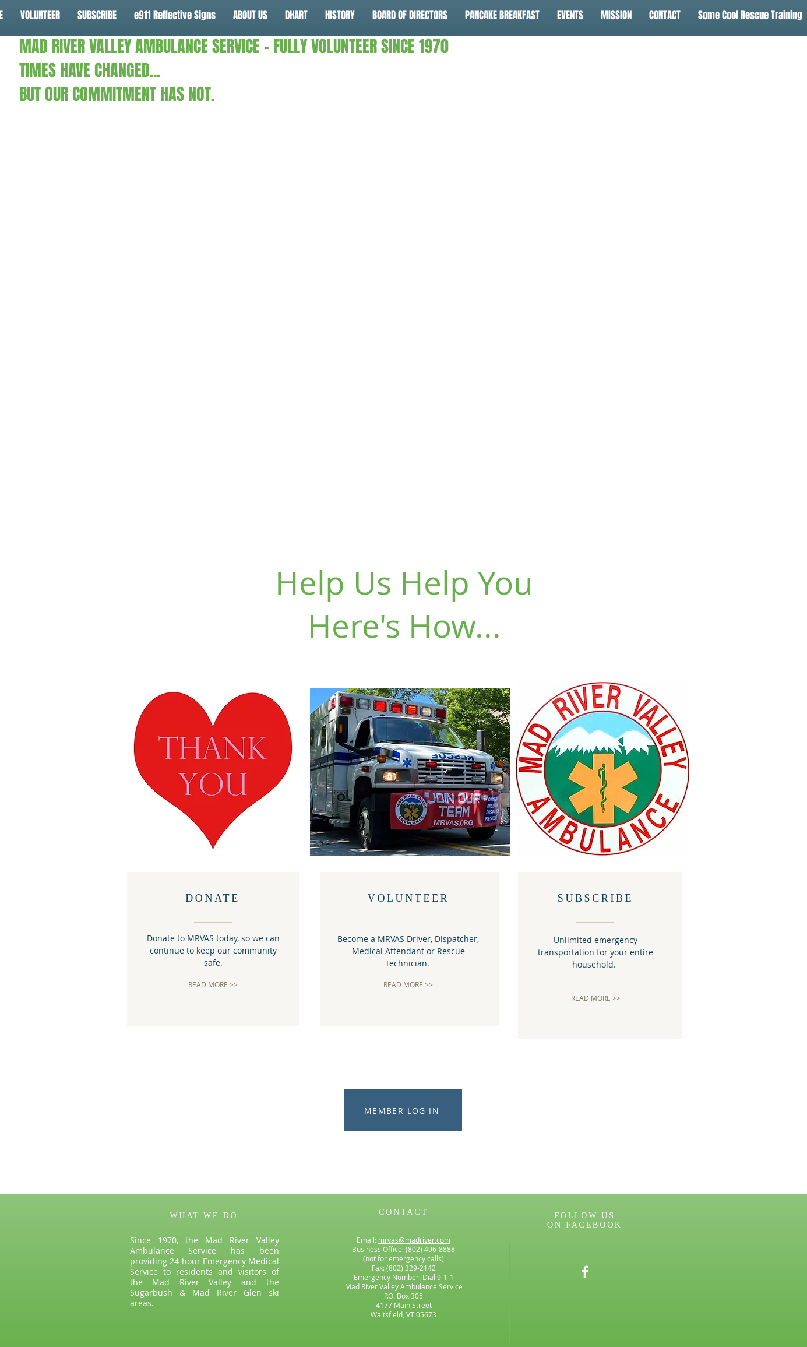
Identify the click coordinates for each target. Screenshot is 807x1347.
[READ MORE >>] (213, 984)
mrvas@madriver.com (414, 1239)
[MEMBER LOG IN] (403, 1110)
